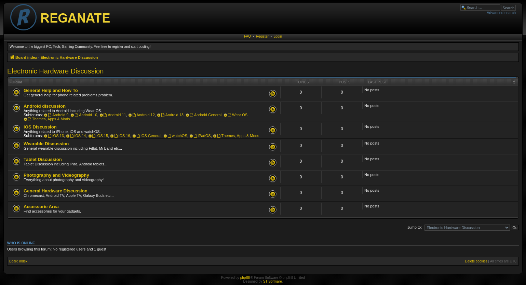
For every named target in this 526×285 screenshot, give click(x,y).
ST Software (272, 281)
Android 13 (172, 115)
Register (262, 36)
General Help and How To (51, 90)
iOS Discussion (40, 127)
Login (278, 36)
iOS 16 (122, 136)
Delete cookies (476, 261)
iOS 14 (78, 136)
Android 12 (143, 115)
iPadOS (202, 136)
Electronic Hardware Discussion (55, 71)
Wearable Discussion (46, 143)
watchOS (177, 136)
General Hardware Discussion (55, 190)
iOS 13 (56, 136)
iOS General (148, 136)
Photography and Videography (56, 175)
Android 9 (58, 115)
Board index (18, 261)
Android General (205, 115)
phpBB (245, 278)
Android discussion (45, 106)
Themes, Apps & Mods (49, 119)
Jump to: (414, 227)
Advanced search (501, 13)
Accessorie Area (41, 206)
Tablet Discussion (43, 159)
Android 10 (86, 115)
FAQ (247, 36)
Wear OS (237, 115)
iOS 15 (100, 136)
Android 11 (115, 115)
